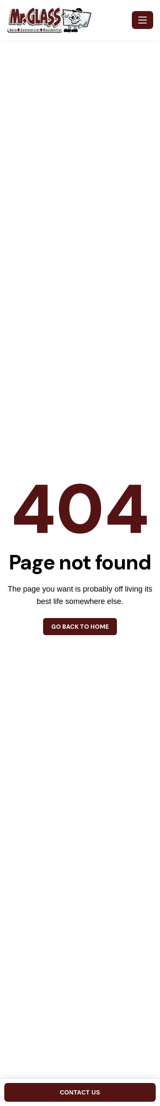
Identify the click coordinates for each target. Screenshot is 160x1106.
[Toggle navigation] (142, 20)
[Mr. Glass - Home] (67, 20)
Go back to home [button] (80, 626)
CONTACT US (80, 1092)
